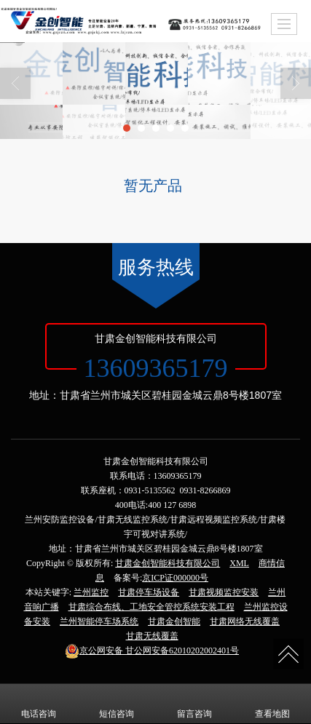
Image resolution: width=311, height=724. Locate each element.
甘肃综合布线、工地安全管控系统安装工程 (151, 607)
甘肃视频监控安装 (224, 592)
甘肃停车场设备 (148, 592)
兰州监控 (91, 592)
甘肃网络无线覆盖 (245, 621)
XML (239, 563)
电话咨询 (38, 703)
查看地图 (272, 703)
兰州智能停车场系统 (99, 621)
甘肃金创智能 (174, 621)
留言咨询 (194, 703)
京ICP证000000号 (175, 578)
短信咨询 (116, 703)
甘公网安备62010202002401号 (152, 650)
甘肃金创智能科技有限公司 (167, 563)
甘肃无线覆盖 (152, 636)
